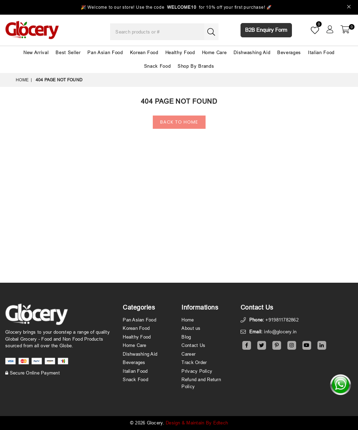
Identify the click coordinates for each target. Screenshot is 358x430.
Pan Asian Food (105, 52)
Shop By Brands (196, 66)
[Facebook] (247, 345)
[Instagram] (292, 345)
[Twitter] (262, 345)
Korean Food (144, 52)
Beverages (289, 52)
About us (190, 328)
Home (22, 79)
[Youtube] (307, 345)
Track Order (194, 362)
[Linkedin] (322, 345)
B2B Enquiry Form (266, 30)
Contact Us (193, 345)
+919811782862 (281, 319)
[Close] (349, 7)
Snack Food (157, 66)
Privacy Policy (196, 371)
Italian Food (321, 52)
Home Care (214, 52)
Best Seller (68, 52)
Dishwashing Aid (252, 52)
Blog (186, 337)
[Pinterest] (277, 345)
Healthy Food (180, 52)
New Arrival (36, 52)
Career (188, 354)
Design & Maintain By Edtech (197, 422)
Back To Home (179, 122)
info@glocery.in (280, 331)
